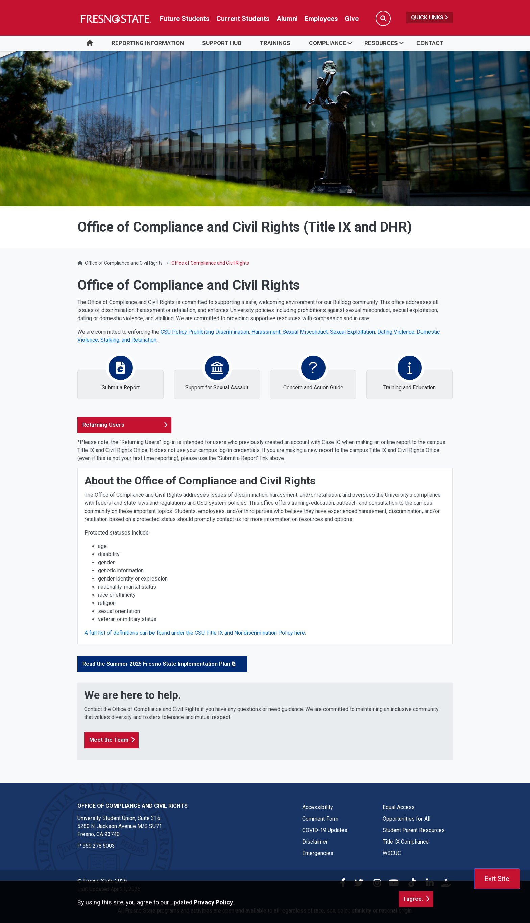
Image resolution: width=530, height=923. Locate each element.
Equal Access (399, 807)
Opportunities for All (406, 818)
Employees (321, 19)
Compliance (327, 43)
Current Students (243, 19)
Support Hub (221, 43)
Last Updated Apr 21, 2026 (109, 889)
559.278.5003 (98, 846)
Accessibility (317, 807)
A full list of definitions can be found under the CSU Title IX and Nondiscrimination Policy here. (196, 633)
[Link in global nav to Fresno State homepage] (115, 18)
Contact (429, 43)
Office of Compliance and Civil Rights (124, 263)
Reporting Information (148, 43)
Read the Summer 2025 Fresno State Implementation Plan (156, 664)
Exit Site (496, 879)
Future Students (185, 19)
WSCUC (392, 853)
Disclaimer (315, 841)
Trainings (275, 43)
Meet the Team (108, 740)
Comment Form (320, 818)
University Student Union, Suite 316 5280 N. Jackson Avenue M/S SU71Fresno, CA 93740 (119, 826)
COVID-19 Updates (324, 830)
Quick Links (429, 17)
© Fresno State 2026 (102, 881)
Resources (381, 43)
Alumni (287, 19)
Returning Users (103, 425)
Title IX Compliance (406, 841)
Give (352, 19)
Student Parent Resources (414, 830)
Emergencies (317, 853)
